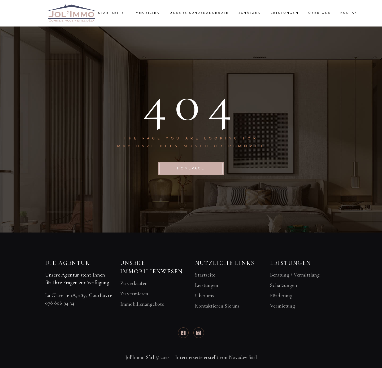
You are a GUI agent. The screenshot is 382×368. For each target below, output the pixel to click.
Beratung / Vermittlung (295, 275)
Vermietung (282, 306)
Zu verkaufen (134, 283)
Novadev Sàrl (243, 357)
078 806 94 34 (59, 303)
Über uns (204, 295)
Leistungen (206, 285)
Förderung (281, 295)
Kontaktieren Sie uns (217, 306)
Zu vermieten (134, 294)
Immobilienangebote (142, 304)
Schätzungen (283, 285)
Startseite (205, 275)
